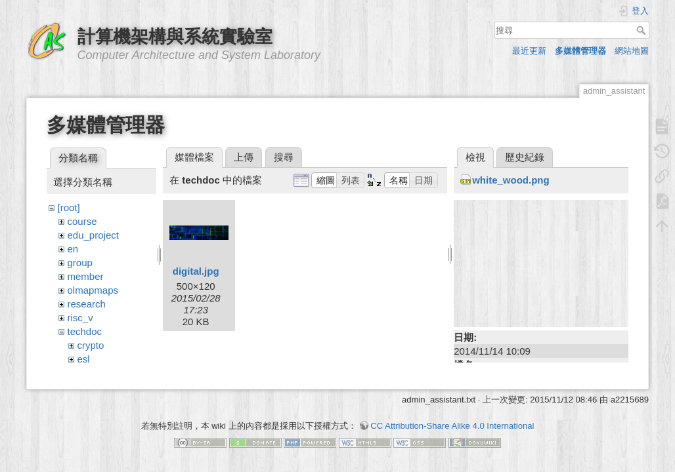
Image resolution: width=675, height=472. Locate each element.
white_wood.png (511, 180)
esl (83, 358)
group (80, 262)
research (87, 303)
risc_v (80, 317)
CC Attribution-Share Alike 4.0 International (452, 426)
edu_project (93, 235)
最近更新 (529, 51)
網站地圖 (632, 51)
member (86, 276)
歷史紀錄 (524, 157)
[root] (69, 207)
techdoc (85, 331)
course (82, 221)
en (73, 248)
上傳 (243, 157)
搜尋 (642, 30)
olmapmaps (93, 290)
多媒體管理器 (580, 51)
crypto (90, 345)
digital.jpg (196, 271)
